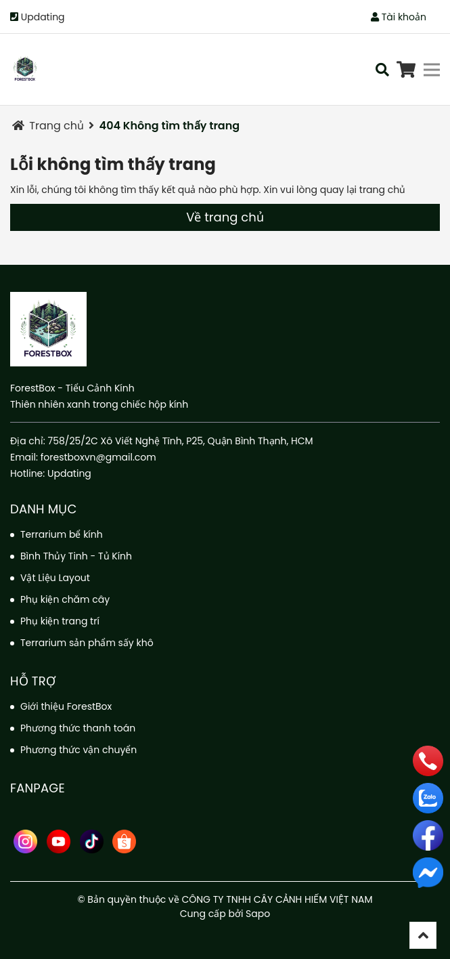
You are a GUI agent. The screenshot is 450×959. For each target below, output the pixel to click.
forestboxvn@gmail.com (98, 457)
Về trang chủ (224, 217)
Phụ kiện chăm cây (65, 599)
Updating (43, 17)
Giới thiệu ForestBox (66, 706)
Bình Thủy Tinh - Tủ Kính (76, 556)
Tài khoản (398, 17)
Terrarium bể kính (61, 534)
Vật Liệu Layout (55, 577)
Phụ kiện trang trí (59, 621)
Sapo (258, 913)
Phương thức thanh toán (77, 728)
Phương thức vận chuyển (78, 749)
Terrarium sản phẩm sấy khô (87, 642)
